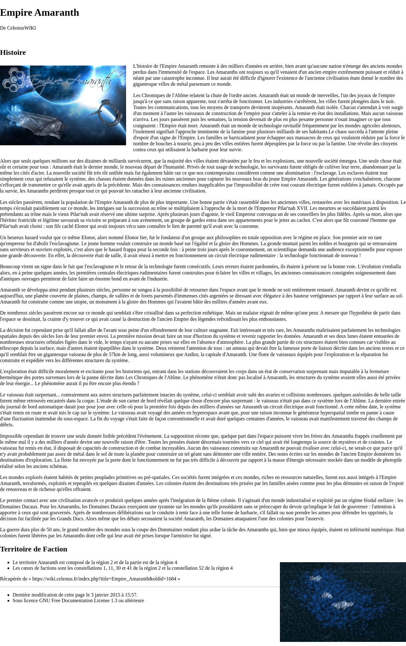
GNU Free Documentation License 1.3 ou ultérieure (91, 600)
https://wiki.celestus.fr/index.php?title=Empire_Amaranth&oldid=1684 (104, 578)
